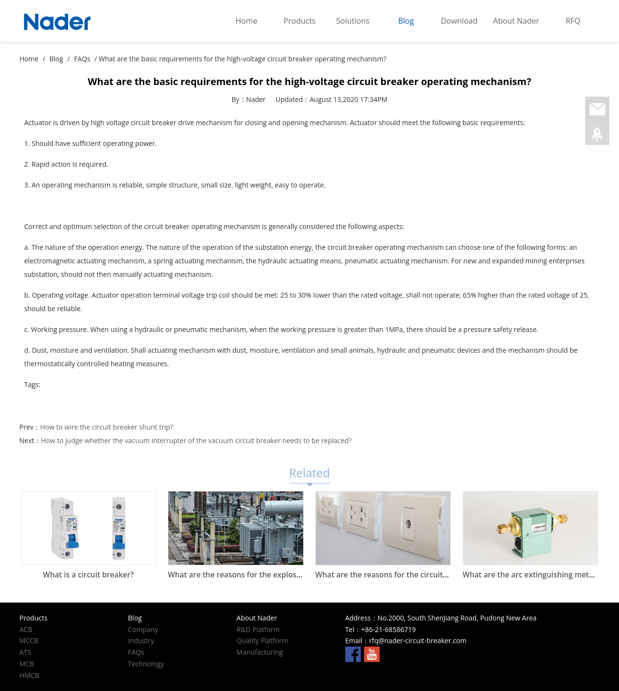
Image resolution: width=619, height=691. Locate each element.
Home (246, 20)
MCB (26, 663)
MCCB (28, 640)
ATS (25, 652)
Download (459, 20)
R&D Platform (258, 629)
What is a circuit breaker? (88, 575)
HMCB (29, 675)
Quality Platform (262, 640)
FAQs (82, 58)
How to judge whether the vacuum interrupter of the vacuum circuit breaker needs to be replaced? (196, 440)
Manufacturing (259, 652)
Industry (141, 640)
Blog (406, 20)
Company (143, 629)
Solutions (352, 20)
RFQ (573, 20)
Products (299, 20)
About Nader (516, 20)
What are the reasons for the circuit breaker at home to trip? (423, 575)
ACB (25, 629)
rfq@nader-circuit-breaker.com (417, 640)
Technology (146, 663)
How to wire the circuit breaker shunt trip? (106, 427)
